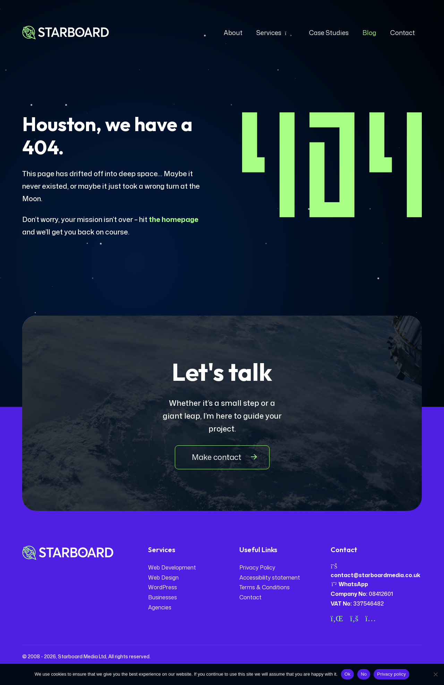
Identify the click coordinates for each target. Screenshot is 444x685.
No (364, 674)
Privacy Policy (257, 567)
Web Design (163, 577)
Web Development (172, 567)
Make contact (216, 457)
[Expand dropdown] (288, 33)
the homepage (173, 219)
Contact (250, 597)
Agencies (159, 607)
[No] (435, 674)
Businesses (162, 597)
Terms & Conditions (264, 587)
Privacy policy (391, 674)
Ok (347, 674)
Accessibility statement (269, 577)
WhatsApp (349, 584)
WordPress (162, 587)
